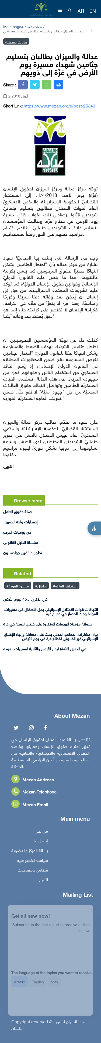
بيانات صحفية (31, 26)
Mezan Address (32, 780)
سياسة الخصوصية (32, 861)
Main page (12, 26)
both (54, 984)
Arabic (19, 984)
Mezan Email (29, 805)
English (38, 984)
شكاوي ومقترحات (33, 870)
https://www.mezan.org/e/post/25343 (59, 105)
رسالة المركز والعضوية (29, 851)
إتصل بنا (41, 841)
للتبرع (43, 880)
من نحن (41, 832)
